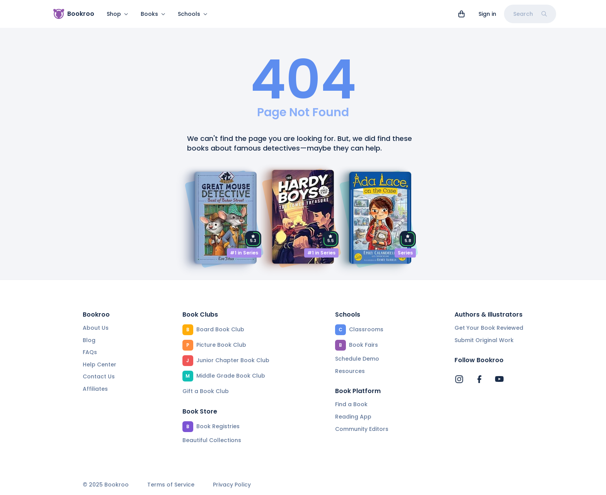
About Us (96, 328)
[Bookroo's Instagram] (459, 379)
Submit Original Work (484, 340)
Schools (193, 14)
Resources (350, 371)
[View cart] (461, 14)
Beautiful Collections (211, 440)
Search (530, 14)
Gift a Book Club (205, 391)
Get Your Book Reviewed (488, 328)
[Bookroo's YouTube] (499, 379)
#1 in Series (244, 252)
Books (153, 14)
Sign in (487, 14)
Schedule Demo (357, 359)
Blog (89, 340)
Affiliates (95, 389)
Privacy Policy (232, 484)
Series (405, 252)
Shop (117, 14)
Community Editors (361, 429)
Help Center (99, 364)
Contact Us (99, 376)
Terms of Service (170, 484)
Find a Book (351, 404)
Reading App (353, 416)
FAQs (90, 352)
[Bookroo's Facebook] (479, 379)
